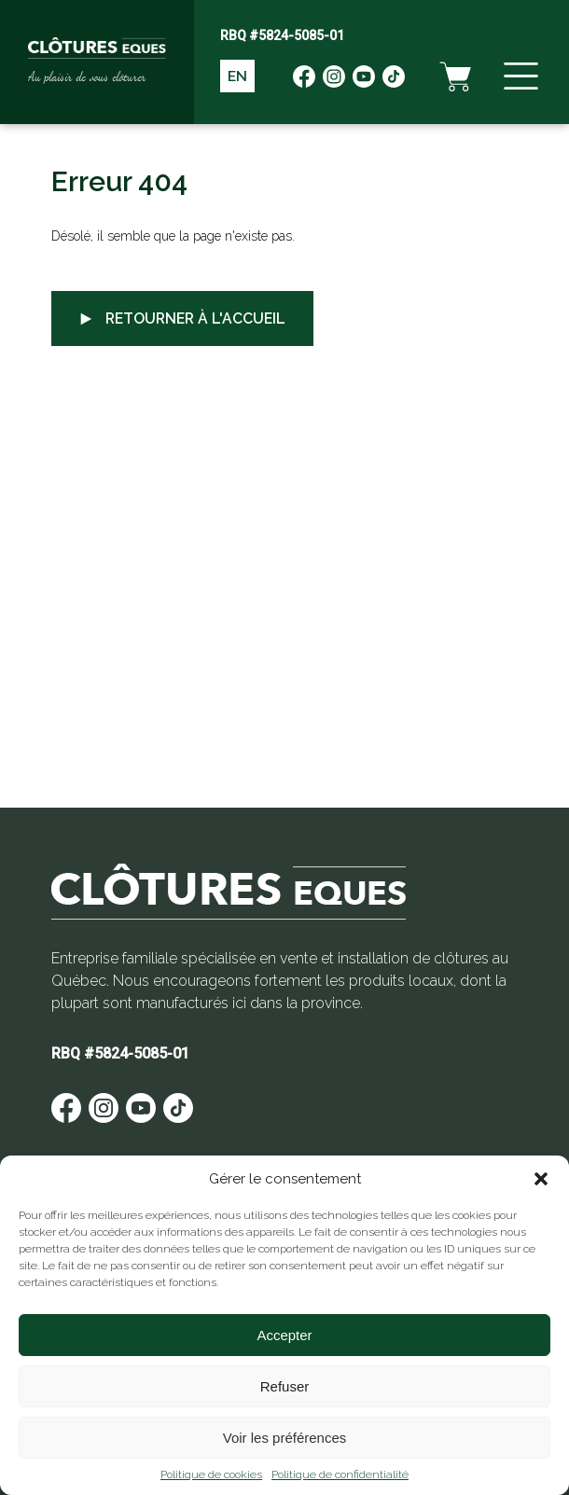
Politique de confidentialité (340, 1474)
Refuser (285, 1386)
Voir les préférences (285, 1438)
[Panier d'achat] (451, 79)
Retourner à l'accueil (185, 318)
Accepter (284, 1335)
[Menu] (518, 79)
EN (239, 80)
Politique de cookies (211, 1474)
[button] (541, 1179)
